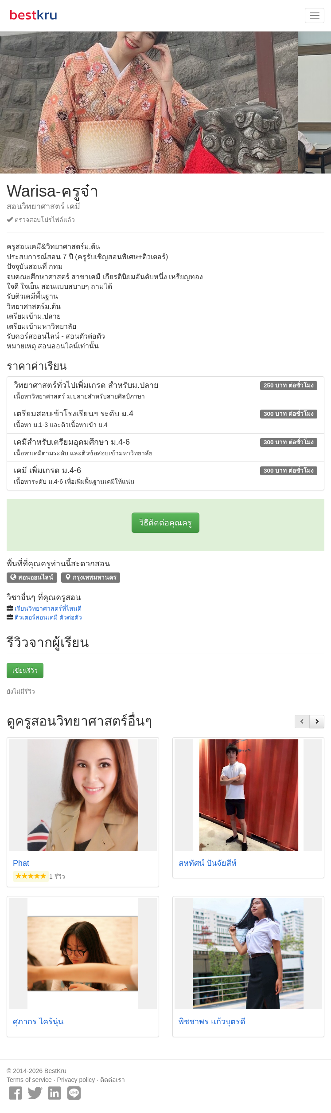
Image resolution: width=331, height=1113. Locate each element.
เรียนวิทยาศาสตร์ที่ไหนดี (48, 608)
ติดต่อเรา (112, 1079)
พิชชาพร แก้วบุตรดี (212, 1021)
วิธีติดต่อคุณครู (165, 522)
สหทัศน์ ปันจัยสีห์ (208, 863)
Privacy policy (76, 1079)
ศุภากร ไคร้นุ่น (38, 1021)
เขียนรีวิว (25, 670)
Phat (21, 863)
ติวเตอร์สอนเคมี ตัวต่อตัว (48, 617)
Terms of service (29, 1079)
